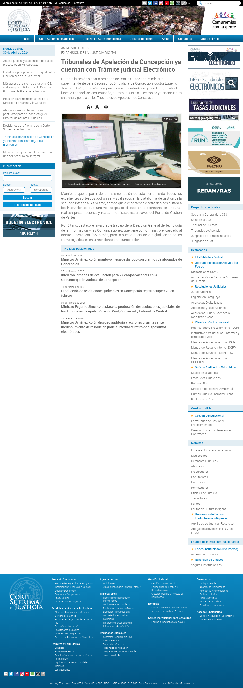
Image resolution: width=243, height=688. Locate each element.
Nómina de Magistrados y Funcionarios (116, 599)
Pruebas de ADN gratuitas (68, 633)
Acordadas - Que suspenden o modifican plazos (210, 315)
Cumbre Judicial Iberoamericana (212, 394)
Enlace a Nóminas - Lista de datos (213, 450)
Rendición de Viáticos (209, 559)
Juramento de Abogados (68, 601)
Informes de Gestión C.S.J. (117, 626)
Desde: (7, 184)
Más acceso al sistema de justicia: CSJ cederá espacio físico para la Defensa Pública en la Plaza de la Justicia (28, 87)
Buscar (27, 197)
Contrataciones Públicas (116, 615)
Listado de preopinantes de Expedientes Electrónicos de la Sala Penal (29, 74)
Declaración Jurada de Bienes (118, 608)
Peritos (195, 503)
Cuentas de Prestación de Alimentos (74, 637)
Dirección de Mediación (67, 626)
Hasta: (34, 184)
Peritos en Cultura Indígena (208, 509)
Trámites (59, 666)
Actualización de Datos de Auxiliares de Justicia (214, 279)
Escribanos (198, 482)
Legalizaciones (62, 669)
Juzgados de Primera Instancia (211, 236)
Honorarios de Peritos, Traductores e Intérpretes (211, 516)
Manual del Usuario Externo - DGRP (213, 353)
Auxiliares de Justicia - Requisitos (213, 523)
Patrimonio (109, 619)
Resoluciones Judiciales (210, 286)
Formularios (61, 658)
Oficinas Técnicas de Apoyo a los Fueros (216, 264)
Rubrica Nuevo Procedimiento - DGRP (215, 327)
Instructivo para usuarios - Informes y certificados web (215, 335)
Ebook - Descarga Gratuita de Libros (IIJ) (73, 621)
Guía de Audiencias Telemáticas (215, 367)
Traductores (199, 498)
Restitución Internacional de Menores (74, 655)
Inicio (191, 3)
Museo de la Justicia (204, 373)
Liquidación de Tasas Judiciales (71, 662)
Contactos (185, 38)
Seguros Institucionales (206, 565)
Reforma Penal (200, 383)
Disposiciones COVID (204, 272)
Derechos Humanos (65, 615)
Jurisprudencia (201, 292)
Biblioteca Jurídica (203, 399)
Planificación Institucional (212, 322)
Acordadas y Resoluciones (208, 308)
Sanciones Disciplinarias (67, 594)
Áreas (165, 38)
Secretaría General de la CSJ (209, 214)
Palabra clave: (11, 173)
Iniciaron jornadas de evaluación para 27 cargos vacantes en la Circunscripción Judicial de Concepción (109, 277)
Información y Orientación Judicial (73, 587)
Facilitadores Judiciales (67, 630)
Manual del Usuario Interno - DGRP (213, 347)
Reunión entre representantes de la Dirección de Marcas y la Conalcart (25, 100)
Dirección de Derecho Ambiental (212, 389)
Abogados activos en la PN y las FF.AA (212, 531)
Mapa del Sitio (210, 38)
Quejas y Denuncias (65, 590)
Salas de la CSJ (201, 220)
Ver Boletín (29, 233)
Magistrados (199, 455)
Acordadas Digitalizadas (206, 302)
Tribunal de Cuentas (204, 225)
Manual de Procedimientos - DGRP (213, 342)
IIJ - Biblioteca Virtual (209, 257)
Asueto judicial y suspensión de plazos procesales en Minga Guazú (28, 62)
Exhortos (59, 647)
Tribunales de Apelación (206, 230)
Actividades (109, 583)
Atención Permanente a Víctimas (72, 612)
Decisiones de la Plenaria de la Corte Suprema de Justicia (26, 127)
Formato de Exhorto (65, 651)
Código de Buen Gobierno (116, 604)
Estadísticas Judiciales (206, 378)
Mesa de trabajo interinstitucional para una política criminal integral (27, 154)
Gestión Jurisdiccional (209, 415)
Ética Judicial (62, 598)
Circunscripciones (141, 38)
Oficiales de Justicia (204, 493)
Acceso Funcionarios (204, 554)
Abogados (198, 466)
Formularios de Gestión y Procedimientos (207, 423)
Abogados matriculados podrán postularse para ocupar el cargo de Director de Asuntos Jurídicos (25, 114)
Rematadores (199, 487)
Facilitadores (199, 477)
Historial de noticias (27, 205)
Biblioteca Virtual (208, 598)
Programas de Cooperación (117, 622)
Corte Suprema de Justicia (56, 38)
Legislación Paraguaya (205, 297)
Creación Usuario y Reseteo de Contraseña (211, 432)
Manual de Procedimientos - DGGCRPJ (209, 360)
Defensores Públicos (204, 461)
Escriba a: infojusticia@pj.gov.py (168, 622)
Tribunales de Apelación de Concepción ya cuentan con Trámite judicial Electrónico (28, 140)
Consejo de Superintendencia (102, 38)
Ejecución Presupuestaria (116, 611)
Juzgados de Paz (202, 241)
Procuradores (199, 471)
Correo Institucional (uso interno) (216, 549)
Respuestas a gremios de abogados (74, 583)
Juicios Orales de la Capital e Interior (121, 587)
